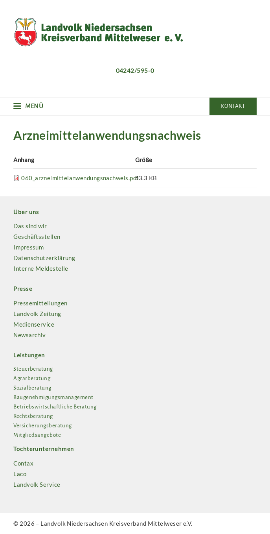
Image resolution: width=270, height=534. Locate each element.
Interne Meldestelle (40, 268)
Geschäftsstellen (36, 236)
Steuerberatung (33, 369)
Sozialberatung (32, 388)
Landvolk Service (36, 484)
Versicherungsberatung (42, 426)
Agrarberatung (31, 378)
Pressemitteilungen (40, 303)
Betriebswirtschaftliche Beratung (54, 407)
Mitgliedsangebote (37, 435)
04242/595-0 (135, 70)
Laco (19, 473)
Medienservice (33, 324)
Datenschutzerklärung (44, 257)
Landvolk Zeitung (37, 313)
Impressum (28, 247)
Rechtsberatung (33, 416)
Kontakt (233, 106)
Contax (23, 463)
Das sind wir (30, 225)
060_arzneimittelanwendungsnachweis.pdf (79, 177)
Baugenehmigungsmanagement (53, 397)
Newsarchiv (29, 334)
